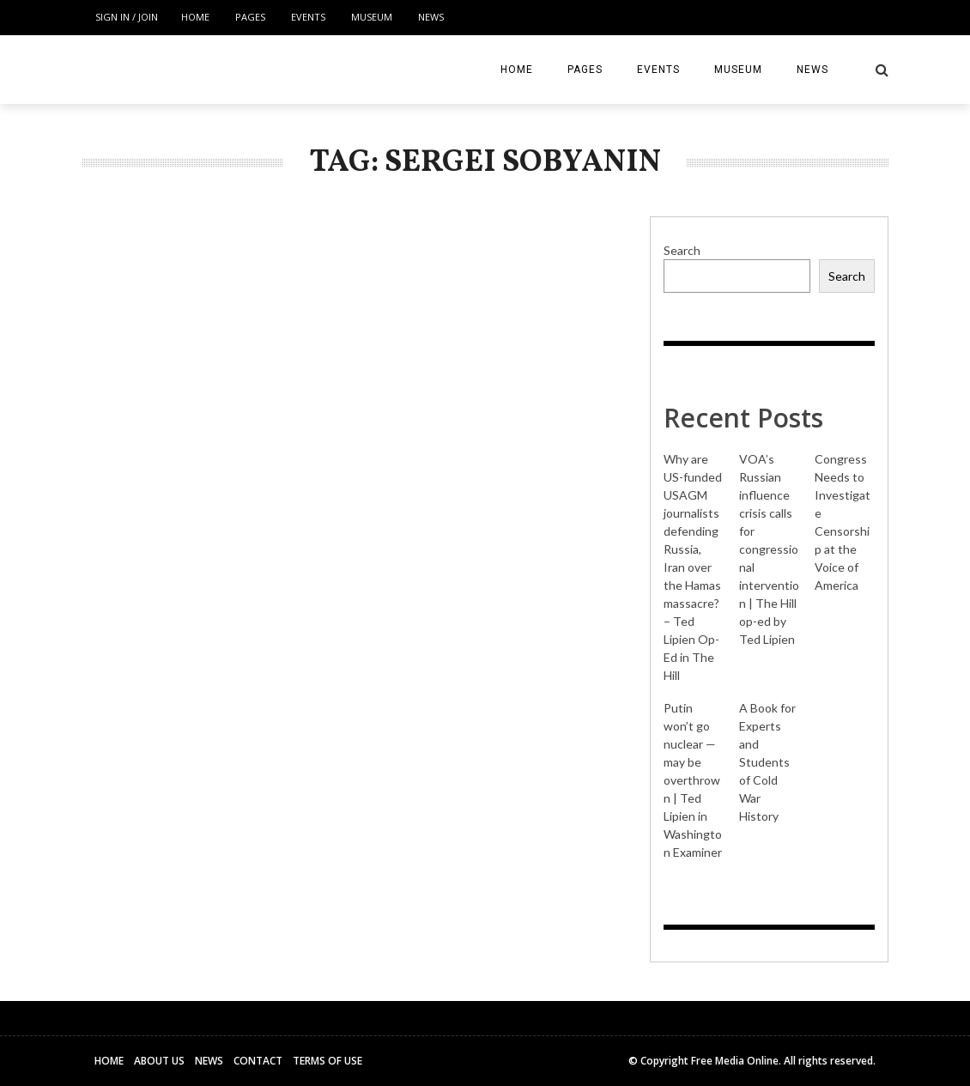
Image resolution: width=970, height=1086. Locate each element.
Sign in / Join (126, 16)
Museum (371, 16)
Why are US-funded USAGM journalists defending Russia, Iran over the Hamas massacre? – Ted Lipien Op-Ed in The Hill (693, 567)
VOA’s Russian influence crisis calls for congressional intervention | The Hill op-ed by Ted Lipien (769, 549)
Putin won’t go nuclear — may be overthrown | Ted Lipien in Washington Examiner (693, 780)
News (431, 16)
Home (195, 16)
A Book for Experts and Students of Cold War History (767, 762)
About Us (159, 1060)
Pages (250, 16)
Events (308, 16)
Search (682, 250)
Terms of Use (327, 1060)
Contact (257, 1060)
